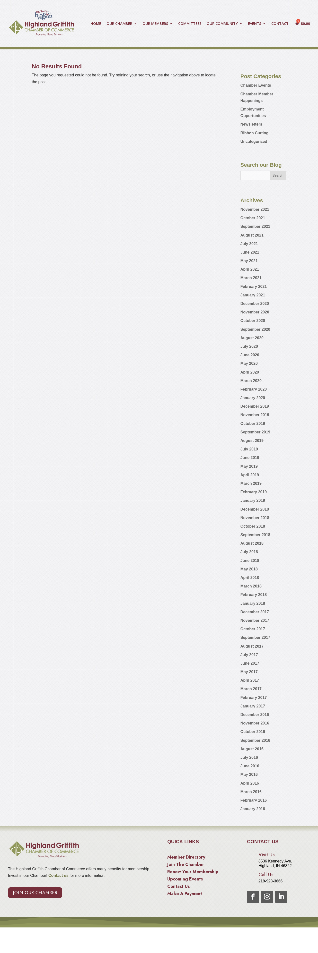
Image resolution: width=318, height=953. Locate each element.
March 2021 (251, 278)
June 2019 (249, 458)
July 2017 (249, 655)
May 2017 (249, 672)
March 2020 (251, 381)
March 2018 (251, 586)
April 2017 (249, 680)
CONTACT (280, 24)
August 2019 (252, 441)
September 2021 (255, 226)
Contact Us (178, 887)
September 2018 (255, 535)
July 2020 (249, 346)
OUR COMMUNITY (222, 24)
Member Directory (186, 857)
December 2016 (254, 715)
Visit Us (266, 854)
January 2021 (252, 295)
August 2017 (252, 646)
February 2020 (253, 389)
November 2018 (254, 518)
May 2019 (249, 466)
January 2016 (252, 809)
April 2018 (249, 578)
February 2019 (253, 492)
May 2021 (249, 261)
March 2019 (251, 483)
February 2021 (253, 286)
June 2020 (249, 355)
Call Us (266, 874)
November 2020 (254, 312)
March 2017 (251, 689)
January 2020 (252, 398)
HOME (95, 24)
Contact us (58, 875)
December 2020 (254, 304)
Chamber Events (255, 85)
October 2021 (252, 218)
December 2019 (254, 406)
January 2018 (252, 603)
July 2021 (249, 244)
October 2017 (252, 629)
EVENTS (254, 24)
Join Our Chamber (35, 892)
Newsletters (251, 124)
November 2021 (254, 209)
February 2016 (253, 800)
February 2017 (253, 698)
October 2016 (252, 732)
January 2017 (252, 706)
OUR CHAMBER (119, 24)
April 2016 (249, 783)
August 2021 (252, 235)
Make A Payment (184, 894)
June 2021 (249, 252)
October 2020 (252, 321)
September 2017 (255, 637)
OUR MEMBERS (155, 24)
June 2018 (249, 561)
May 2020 (249, 363)
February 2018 (253, 595)
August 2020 (252, 338)
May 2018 (249, 569)
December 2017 (254, 612)
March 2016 (251, 792)
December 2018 (254, 509)
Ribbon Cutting (254, 133)
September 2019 (255, 432)
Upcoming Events (185, 879)
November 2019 (254, 415)
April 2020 (249, 372)
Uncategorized (253, 141)
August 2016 (252, 749)
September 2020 (255, 329)
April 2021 (249, 269)
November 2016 (254, 723)
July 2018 (249, 552)
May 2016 (249, 774)
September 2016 (255, 740)
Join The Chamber (185, 865)
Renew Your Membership (192, 872)
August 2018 (252, 543)
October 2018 (252, 526)
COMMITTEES (189, 24)
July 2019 (249, 449)
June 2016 (249, 766)
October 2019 (252, 424)
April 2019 (249, 475)
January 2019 (252, 500)
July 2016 (249, 757)
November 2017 (254, 620)
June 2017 (249, 663)
